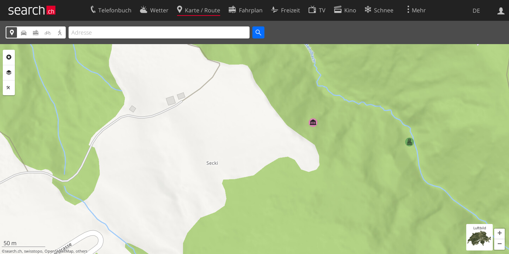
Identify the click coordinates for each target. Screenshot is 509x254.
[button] (499, 234)
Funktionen (9, 87)
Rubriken (9, 57)
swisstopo (33, 251)
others (81, 251)
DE (476, 10)
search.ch (13, 251)
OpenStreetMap (59, 251)
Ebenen (9, 72)
